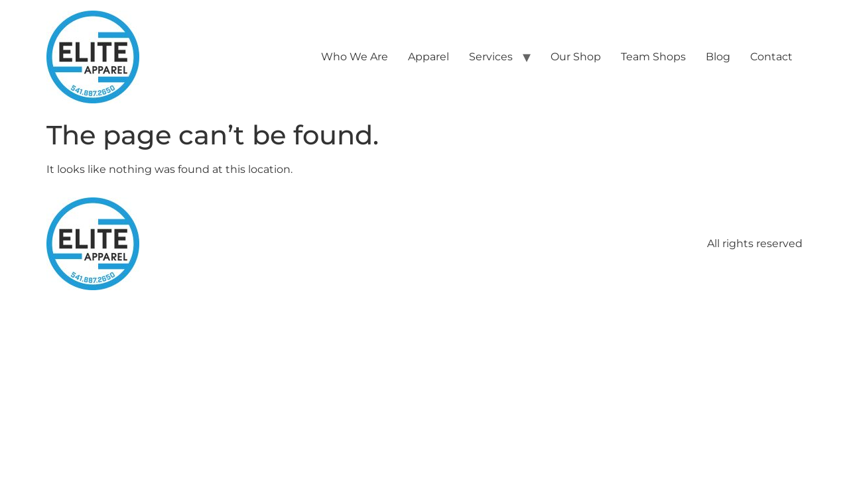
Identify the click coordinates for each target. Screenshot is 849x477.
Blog (718, 56)
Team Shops (653, 56)
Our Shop (576, 56)
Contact (771, 56)
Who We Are (354, 56)
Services (491, 56)
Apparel (428, 56)
